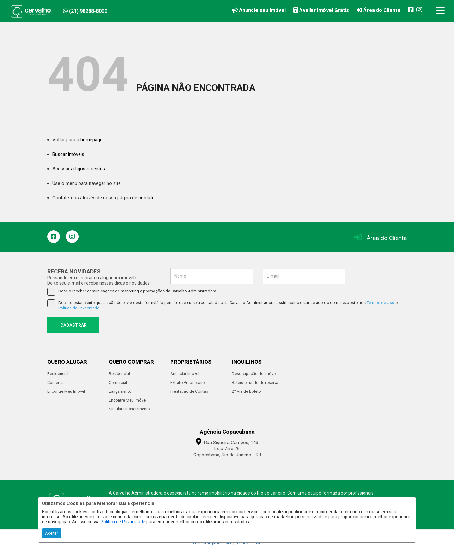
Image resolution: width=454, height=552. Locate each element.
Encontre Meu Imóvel (66, 391)
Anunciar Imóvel (184, 373)
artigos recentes (88, 169)
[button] (101, 10)
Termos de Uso (380, 302)
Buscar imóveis (68, 154)
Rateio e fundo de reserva (255, 382)
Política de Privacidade (123, 521)
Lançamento (120, 391)
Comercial (56, 382)
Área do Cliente (387, 238)
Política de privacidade (212, 543)
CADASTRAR (73, 325)
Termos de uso (248, 543)
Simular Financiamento (129, 409)
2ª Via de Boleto (246, 391)
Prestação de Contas (189, 391)
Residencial (57, 373)
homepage (91, 140)
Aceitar (51, 533)
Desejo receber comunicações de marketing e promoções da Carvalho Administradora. (132, 291)
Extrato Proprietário (187, 382)
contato (146, 198)
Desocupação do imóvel (254, 373)
